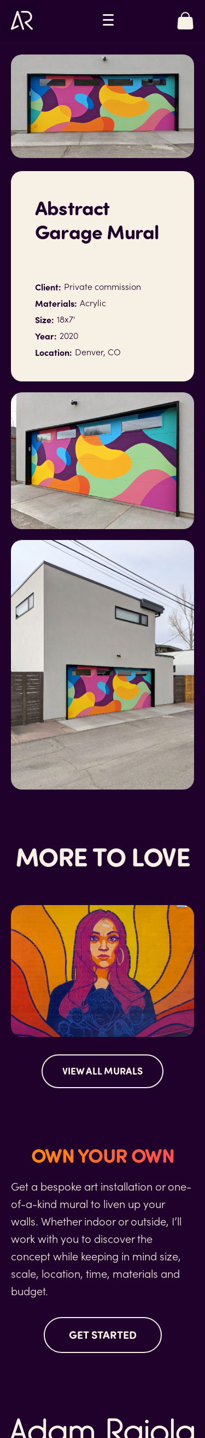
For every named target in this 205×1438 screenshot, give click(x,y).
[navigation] (108, 20)
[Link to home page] (22, 21)
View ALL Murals (102, 1070)
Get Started (103, 1334)
